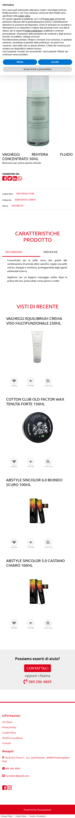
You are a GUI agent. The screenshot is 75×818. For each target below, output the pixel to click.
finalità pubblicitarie (33, 31)
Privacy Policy (7, 816)
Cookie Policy (21, 816)
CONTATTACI (37, 668)
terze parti (49, 19)
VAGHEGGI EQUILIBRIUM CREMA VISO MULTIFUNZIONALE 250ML (34, 320)
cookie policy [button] (24, 16)
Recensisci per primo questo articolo (21, 162)
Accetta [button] (55, 62)
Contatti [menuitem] (6, 743)
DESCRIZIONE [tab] (13, 251)
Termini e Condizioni (37, 816)
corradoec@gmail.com (17, 775)
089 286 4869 (37, 681)
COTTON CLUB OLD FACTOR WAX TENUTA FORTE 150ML (35, 401)
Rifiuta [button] (20, 62)
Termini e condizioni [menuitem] (12, 737)
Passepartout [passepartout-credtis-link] (44, 809)
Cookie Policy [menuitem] (9, 732)
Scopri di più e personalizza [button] (37, 69)
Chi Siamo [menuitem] (7, 721)
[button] (37, 107)
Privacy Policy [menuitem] (9, 727)
